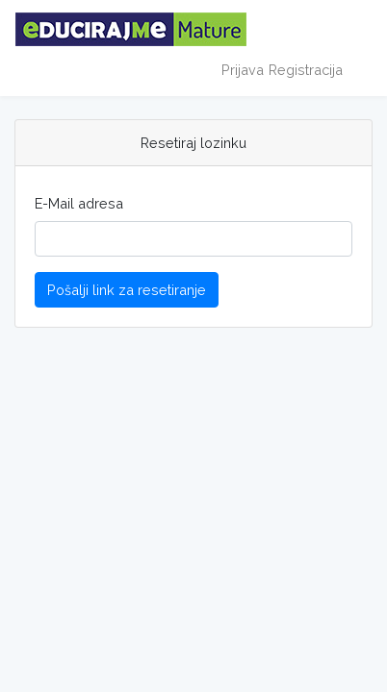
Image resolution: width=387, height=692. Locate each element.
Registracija (306, 70)
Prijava (242, 70)
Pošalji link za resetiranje (126, 290)
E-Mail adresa (79, 203)
